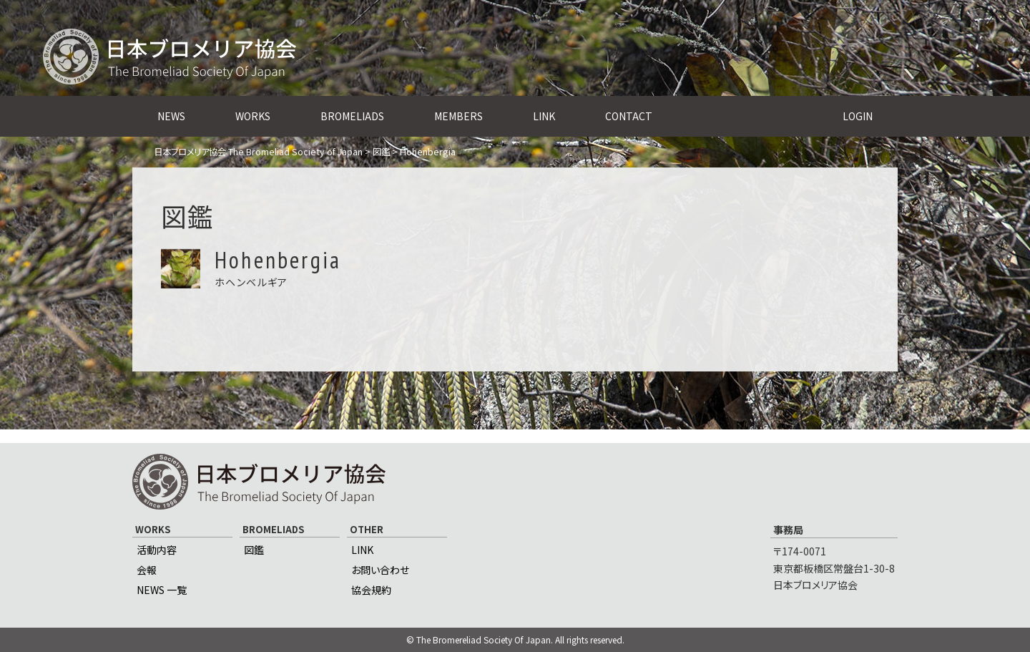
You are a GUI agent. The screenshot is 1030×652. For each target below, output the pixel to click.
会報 (147, 570)
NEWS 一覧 (162, 590)
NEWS (171, 116)
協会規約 (371, 590)
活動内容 (157, 549)
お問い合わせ (380, 570)
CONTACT (628, 116)
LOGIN (858, 116)
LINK (544, 116)
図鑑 (254, 549)
